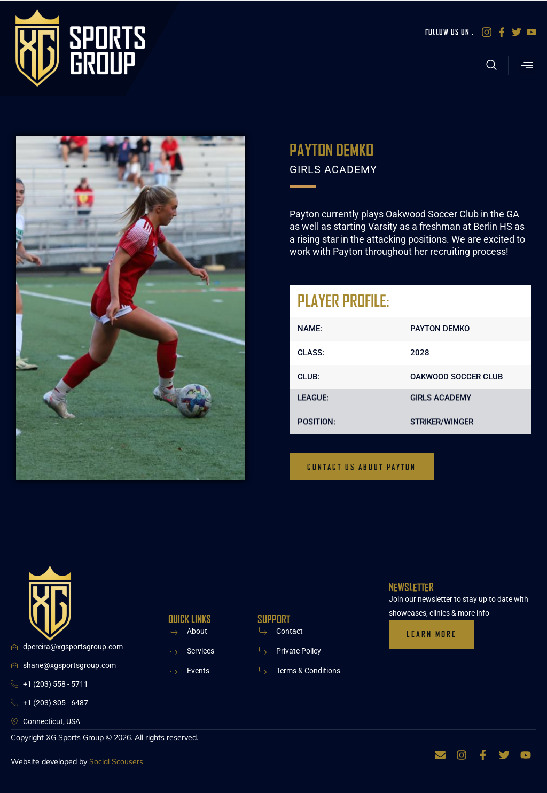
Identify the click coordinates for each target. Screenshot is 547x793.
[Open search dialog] (492, 66)
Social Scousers (116, 762)
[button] (527, 65)
